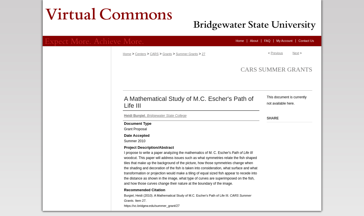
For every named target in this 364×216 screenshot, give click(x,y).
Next (296, 53)
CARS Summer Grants (276, 69)
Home (127, 54)
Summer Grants (187, 54)
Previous (277, 53)
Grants (167, 54)
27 (203, 54)
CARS (154, 54)
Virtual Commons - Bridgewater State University (182, 18)
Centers (140, 54)
